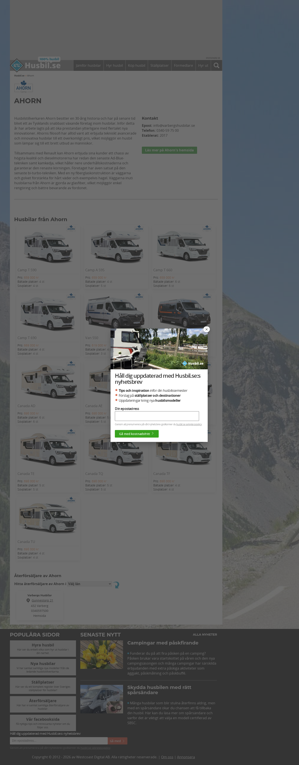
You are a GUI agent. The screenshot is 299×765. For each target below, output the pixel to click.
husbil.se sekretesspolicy (189, 424)
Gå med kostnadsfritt (137, 434)
